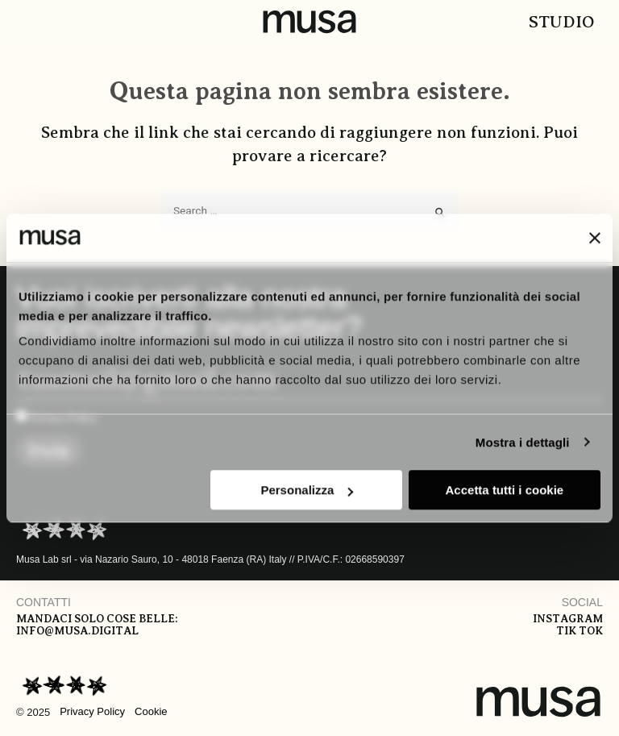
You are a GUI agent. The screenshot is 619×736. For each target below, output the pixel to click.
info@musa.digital (77, 631)
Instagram (568, 619)
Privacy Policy (92, 711)
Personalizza (306, 490)
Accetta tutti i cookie (505, 490)
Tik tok (579, 631)
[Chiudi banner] (594, 237)
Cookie (151, 711)
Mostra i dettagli (523, 442)
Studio (561, 21)
